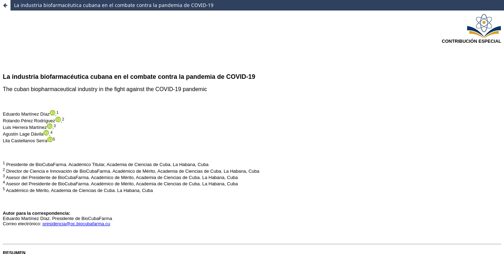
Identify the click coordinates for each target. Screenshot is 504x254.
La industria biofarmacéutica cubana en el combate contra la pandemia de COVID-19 (114, 5)
